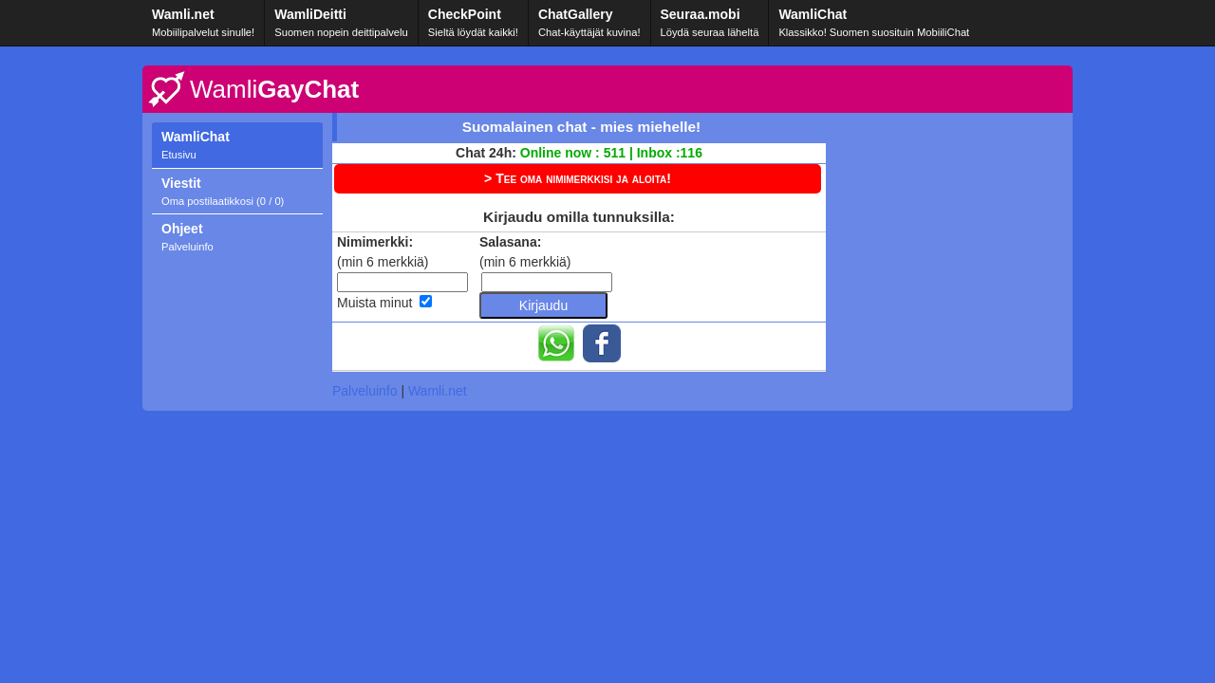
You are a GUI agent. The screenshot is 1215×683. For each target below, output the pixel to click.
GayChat (274, 89)
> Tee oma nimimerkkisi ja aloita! (577, 178)
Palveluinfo (365, 390)
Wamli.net (437, 390)
